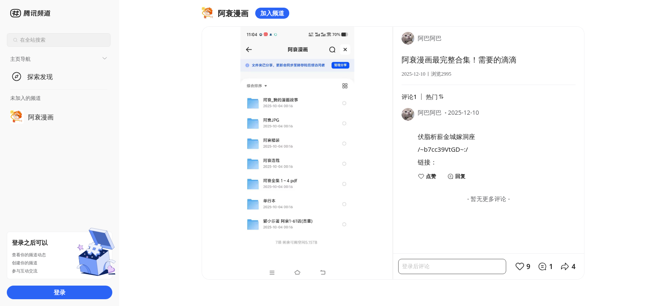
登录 (60, 292)
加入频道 (272, 13)
